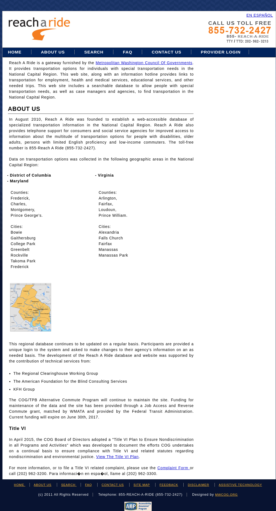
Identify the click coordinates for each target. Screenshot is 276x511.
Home (15, 52)
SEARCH (69, 484)
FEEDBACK (169, 484)
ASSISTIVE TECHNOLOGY (240, 484)
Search (94, 52)
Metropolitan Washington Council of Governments (144, 63)
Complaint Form (173, 468)
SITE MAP (142, 484)
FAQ (127, 52)
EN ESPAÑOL (259, 15)
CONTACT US (113, 484)
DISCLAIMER (198, 484)
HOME (19, 484)
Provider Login (221, 52)
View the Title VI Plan (117, 456)
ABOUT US (43, 484)
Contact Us (166, 52)
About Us (53, 52)
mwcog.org (226, 494)
